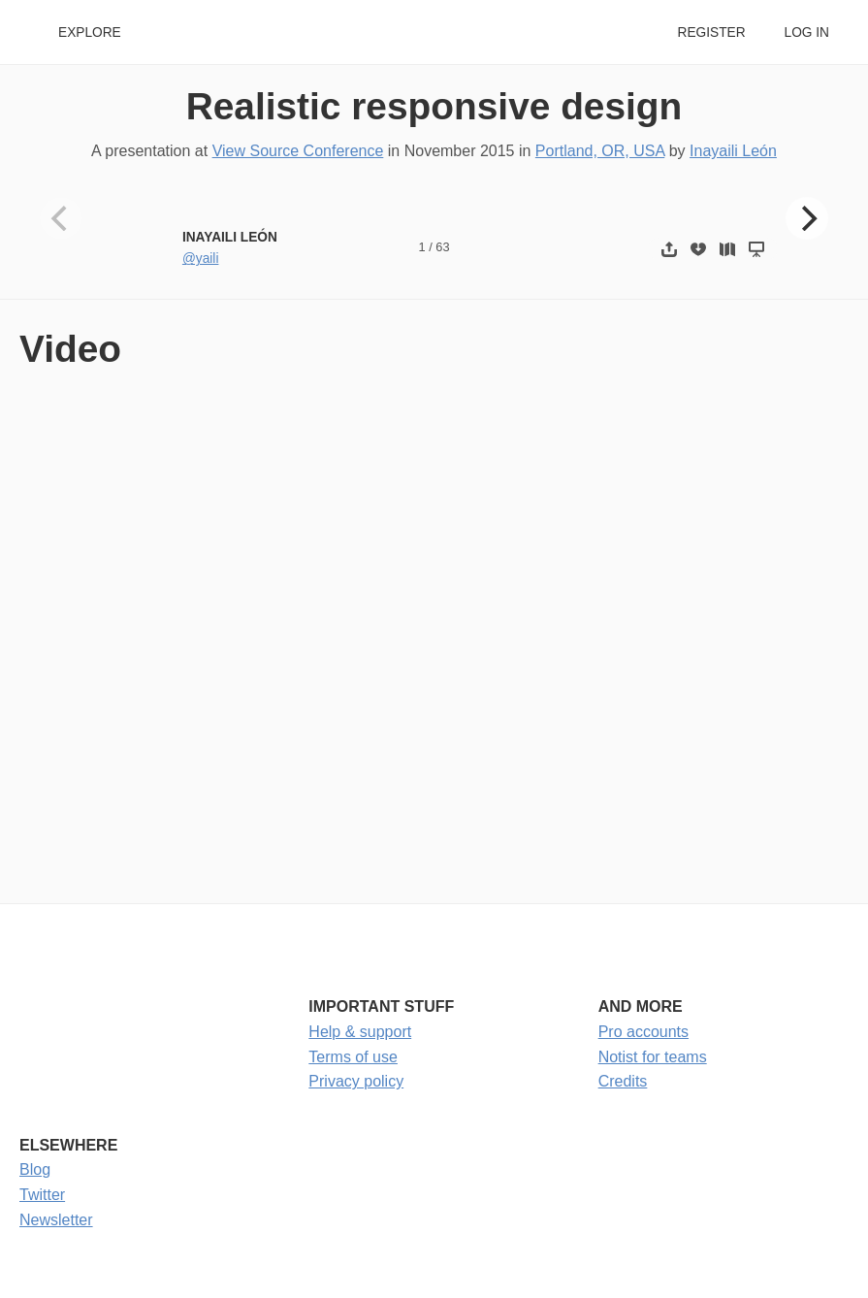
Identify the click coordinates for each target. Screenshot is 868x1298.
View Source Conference (298, 151)
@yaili (200, 258)
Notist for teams (652, 1057)
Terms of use (353, 1057)
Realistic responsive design (434, 106)
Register (711, 32)
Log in (807, 32)
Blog (34, 1169)
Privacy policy (355, 1081)
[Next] (807, 218)
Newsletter (56, 1220)
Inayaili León (733, 151)
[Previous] (61, 218)
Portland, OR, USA (599, 151)
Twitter (42, 1194)
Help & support (359, 1031)
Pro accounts (643, 1031)
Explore (89, 32)
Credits (623, 1081)
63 (442, 247)
